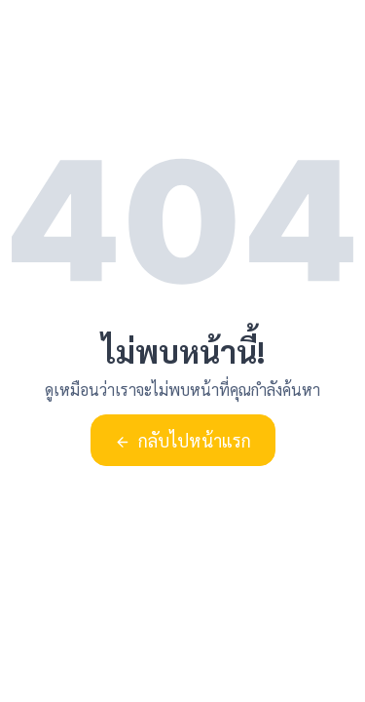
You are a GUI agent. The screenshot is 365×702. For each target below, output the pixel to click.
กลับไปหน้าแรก (183, 440)
